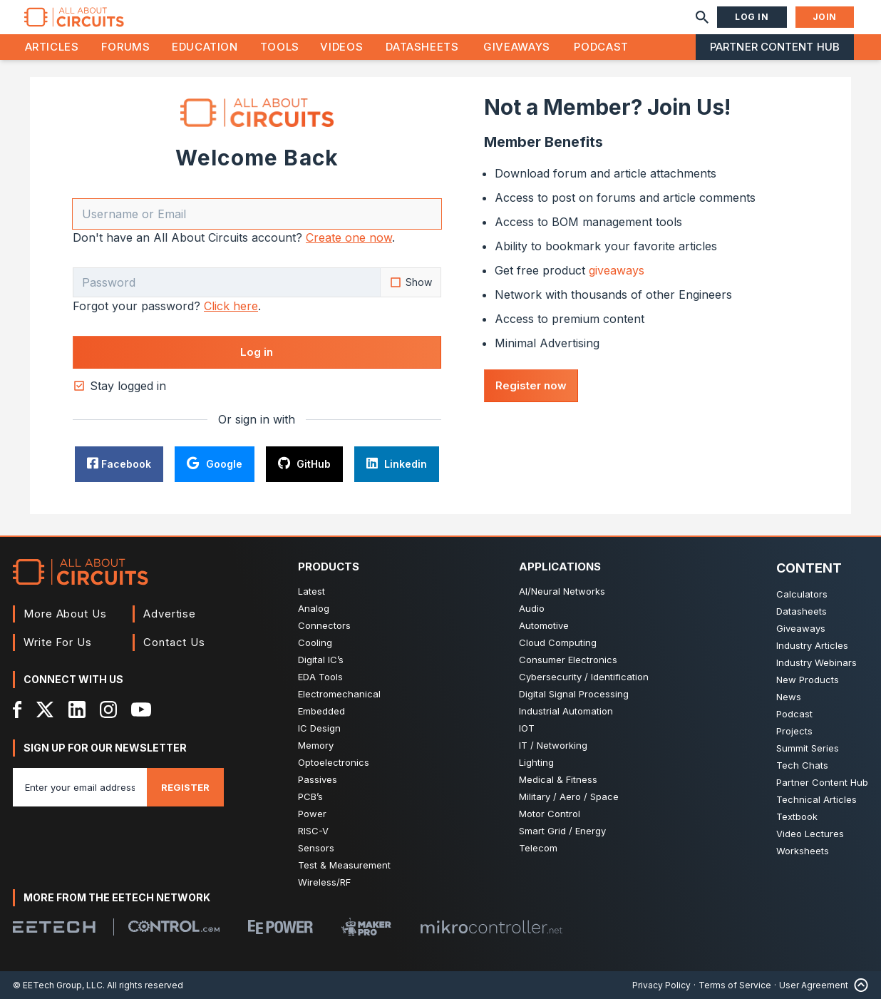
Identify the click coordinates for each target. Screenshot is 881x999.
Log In (752, 16)
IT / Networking (553, 745)
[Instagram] (108, 709)
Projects (794, 731)
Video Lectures (810, 833)
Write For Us (58, 642)
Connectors (324, 625)
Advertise (169, 613)
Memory (316, 745)
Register (185, 787)
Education (205, 46)
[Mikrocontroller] (491, 927)
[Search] (702, 17)
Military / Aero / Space (569, 796)
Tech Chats (802, 765)
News (788, 696)
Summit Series (807, 748)
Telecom (538, 848)
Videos (341, 46)
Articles (52, 46)
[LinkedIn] (77, 709)
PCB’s (310, 796)
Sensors (316, 848)
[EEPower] (280, 927)
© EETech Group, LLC (58, 985)
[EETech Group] (54, 927)
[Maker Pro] (366, 927)
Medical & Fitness (558, 779)
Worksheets (802, 850)
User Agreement (813, 985)
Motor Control (549, 813)
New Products (807, 679)
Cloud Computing (558, 642)
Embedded (321, 711)
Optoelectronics (333, 762)
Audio (532, 608)
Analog (313, 608)
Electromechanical (339, 694)
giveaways (616, 270)
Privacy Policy (661, 985)
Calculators (802, 594)
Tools (279, 46)
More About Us (65, 613)
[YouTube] (141, 709)
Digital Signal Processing (574, 694)
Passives (317, 779)
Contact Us (174, 642)
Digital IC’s (321, 659)
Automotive (544, 625)
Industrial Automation (566, 711)
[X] (45, 709)
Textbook (797, 816)
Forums (125, 46)
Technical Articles (816, 799)
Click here (231, 306)
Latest (311, 591)
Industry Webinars (816, 662)
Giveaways (516, 46)
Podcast (601, 46)
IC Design (319, 728)
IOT (527, 728)
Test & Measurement (344, 865)
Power (312, 813)
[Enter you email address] (80, 787)
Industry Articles (812, 645)
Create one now (349, 237)
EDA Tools (320, 676)
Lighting (536, 762)
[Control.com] (174, 926)
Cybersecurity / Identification (584, 676)
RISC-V (313, 830)
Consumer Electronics (568, 659)
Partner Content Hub (775, 46)
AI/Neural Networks (562, 591)
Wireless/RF (324, 882)
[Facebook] (17, 709)
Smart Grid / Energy (562, 830)
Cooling (315, 642)
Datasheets (422, 46)
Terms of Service (735, 985)
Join (825, 16)
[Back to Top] (858, 985)
